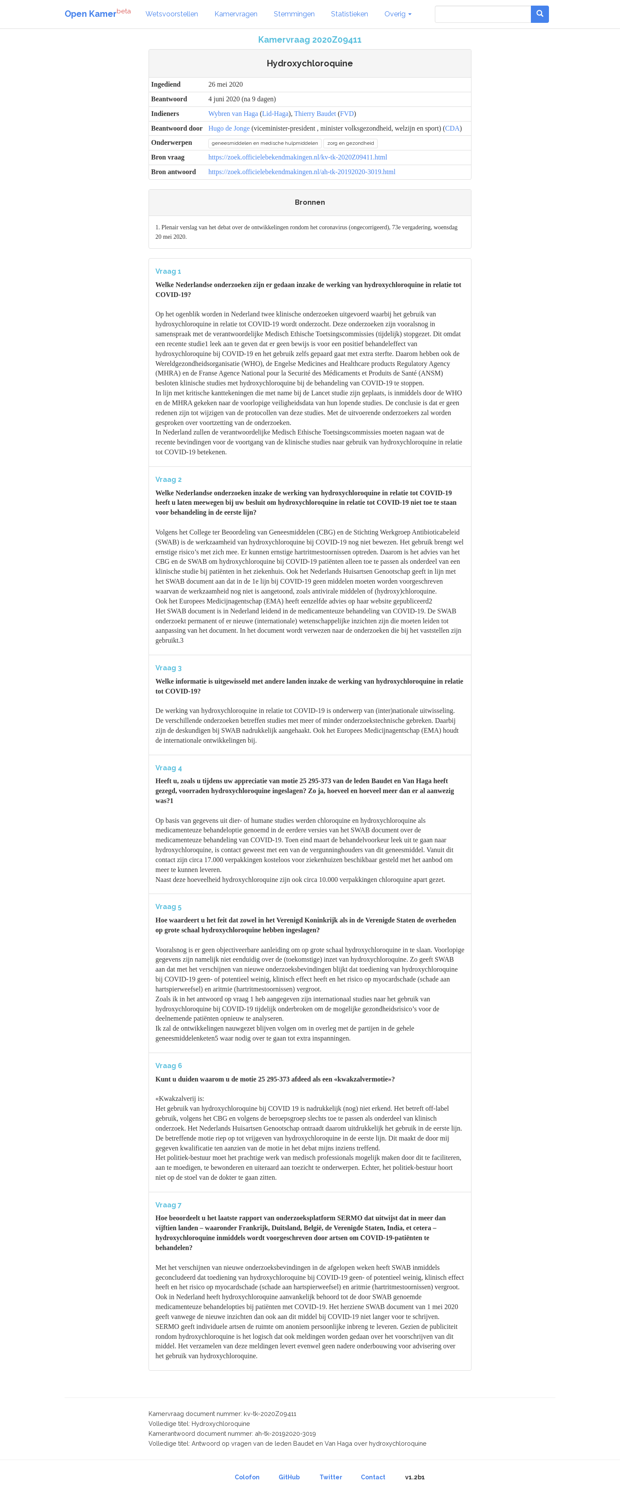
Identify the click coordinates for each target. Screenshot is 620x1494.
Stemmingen (294, 14)
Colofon (247, 1477)
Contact (373, 1477)
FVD (347, 113)
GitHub (289, 1477)
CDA (452, 128)
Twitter (330, 1477)
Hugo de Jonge (229, 128)
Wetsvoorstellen (172, 14)
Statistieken (349, 14)
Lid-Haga (275, 113)
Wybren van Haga (233, 113)
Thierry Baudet (315, 113)
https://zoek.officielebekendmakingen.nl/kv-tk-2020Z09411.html (297, 157)
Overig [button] (398, 14)
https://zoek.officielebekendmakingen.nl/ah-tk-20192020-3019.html (302, 171)
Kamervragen (235, 14)
